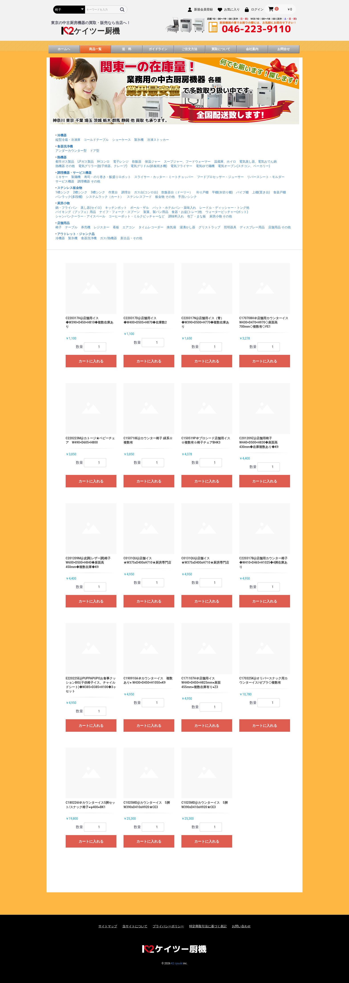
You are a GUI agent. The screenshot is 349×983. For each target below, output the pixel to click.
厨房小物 (63, 203)
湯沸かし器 (187, 227)
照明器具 (230, 227)
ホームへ (64, 49)
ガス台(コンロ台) (146, 192)
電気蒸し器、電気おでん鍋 (258, 161)
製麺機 (76, 177)
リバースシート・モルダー (265, 177)
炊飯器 (136, 161)
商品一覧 (95, 49)
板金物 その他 (164, 196)
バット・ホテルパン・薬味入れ (174, 207)
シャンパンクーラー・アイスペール (80, 216)
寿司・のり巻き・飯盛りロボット (107, 177)
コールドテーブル (96, 139)
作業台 (113, 192)
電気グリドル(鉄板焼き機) (149, 166)
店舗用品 (63, 223)
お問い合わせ (241, 926)
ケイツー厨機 (90, 31)
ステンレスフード (139, 196)
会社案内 (252, 49)
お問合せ (283, 49)
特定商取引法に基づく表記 (208, 926)
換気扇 (171, 227)
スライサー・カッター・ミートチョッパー (163, 177)
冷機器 (62, 135)
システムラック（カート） (104, 196)
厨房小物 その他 (220, 216)
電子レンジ (121, 161)
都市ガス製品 (64, 161)
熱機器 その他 (65, 166)
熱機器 (62, 157)
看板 (116, 227)
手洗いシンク (187, 196)
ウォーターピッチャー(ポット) (226, 212)
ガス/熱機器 (108, 238)
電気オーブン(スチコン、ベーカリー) (244, 166)
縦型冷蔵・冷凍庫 (67, 139)
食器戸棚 (279, 192)
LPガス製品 (85, 161)
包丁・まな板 (196, 216)
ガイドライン (158, 49)
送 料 (126, 49)
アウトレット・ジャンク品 (76, 234)
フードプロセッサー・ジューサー (220, 177)
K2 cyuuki (176, 963)
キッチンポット (116, 207)
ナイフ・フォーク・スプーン (119, 212)
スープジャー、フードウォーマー (187, 161)
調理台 (126, 192)
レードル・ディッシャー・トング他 (224, 207)
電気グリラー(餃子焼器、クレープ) (102, 166)
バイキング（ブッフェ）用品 (75, 212)
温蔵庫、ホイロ (225, 161)
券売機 (85, 227)
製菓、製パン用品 (155, 212)
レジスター (101, 227)
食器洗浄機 (65, 146)
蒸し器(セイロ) (91, 207)
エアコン (128, 227)
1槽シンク (62, 192)
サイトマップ (107, 926)
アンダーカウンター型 (71, 150)
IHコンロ (103, 161)
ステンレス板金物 (69, 188)
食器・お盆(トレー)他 (187, 212)
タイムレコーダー (150, 227)
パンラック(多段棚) (69, 196)
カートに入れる (91, 361)
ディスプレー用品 (252, 227)
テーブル (71, 227)
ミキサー (61, 177)
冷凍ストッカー (158, 139)
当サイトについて (134, 926)
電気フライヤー (181, 166)
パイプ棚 (242, 192)
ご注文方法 (189, 49)
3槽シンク (98, 192)
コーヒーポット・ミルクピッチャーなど (137, 216)
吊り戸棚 (202, 192)
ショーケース (121, 139)
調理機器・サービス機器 (74, 172)
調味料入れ (176, 216)
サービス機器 (64, 181)
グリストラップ (209, 227)
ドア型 (94, 150)
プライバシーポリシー (168, 926)
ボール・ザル (139, 207)
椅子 (58, 227)
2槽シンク (80, 192)
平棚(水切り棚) (222, 192)
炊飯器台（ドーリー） (177, 192)
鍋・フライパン (66, 207)
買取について (220, 49)
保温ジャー (152, 161)
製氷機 (139, 139)
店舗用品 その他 (279, 227)
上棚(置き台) (261, 192)
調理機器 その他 (88, 181)
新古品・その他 (131, 238)
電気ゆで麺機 (205, 166)
